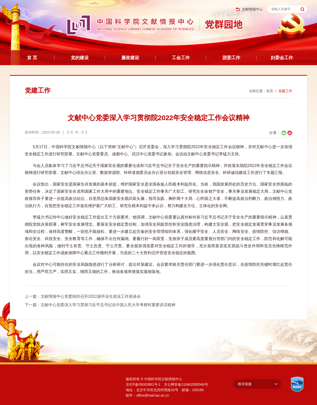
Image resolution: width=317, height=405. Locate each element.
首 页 (32, 57)
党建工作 (285, 91)
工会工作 (181, 57)
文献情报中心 (249, 9)
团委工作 (231, 57)
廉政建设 (130, 57)
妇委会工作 (282, 57)
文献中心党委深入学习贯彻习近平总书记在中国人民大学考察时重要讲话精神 (108, 305)
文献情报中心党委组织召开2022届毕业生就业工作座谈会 (91, 296)
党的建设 (80, 57)
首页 (269, 91)
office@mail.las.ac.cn (152, 395)
